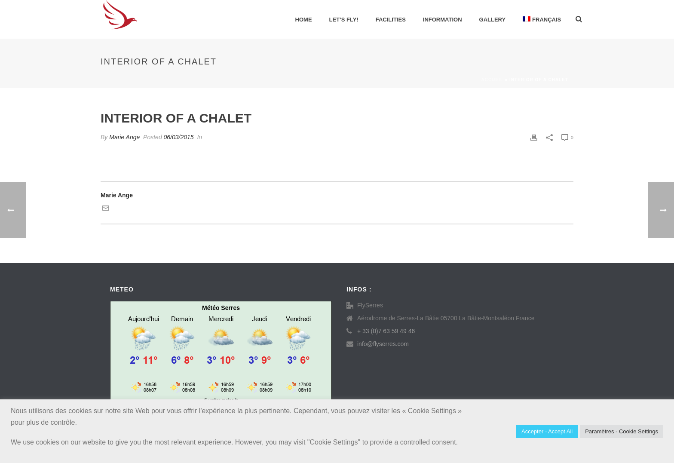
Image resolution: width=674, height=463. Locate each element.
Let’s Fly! (343, 19)
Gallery (492, 19)
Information (442, 19)
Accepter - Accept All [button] (547, 431)
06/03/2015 (179, 137)
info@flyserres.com (383, 343)
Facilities (391, 19)
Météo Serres (221, 307)
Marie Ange (124, 137)
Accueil (492, 79)
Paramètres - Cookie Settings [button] (621, 431)
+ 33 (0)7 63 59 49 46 (386, 331)
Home (303, 19)
